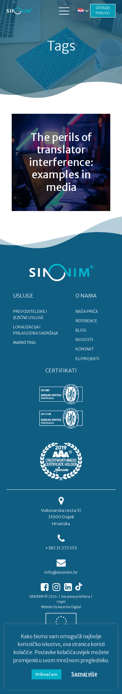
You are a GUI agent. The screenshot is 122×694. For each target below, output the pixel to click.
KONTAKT (84, 349)
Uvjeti (61, 602)
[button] (64, 10)
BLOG (80, 330)
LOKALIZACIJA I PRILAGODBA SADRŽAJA (35, 329)
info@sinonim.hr (61, 572)
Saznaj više (84, 674)
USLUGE (23, 295)
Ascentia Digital (69, 607)
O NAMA (86, 295)
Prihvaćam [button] (46, 674)
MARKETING (24, 342)
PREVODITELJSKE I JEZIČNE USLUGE (30, 314)
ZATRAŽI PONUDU (103, 10)
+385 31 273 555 (61, 548)
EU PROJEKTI (87, 358)
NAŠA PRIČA (86, 311)
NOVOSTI (84, 339)
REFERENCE (86, 320)
